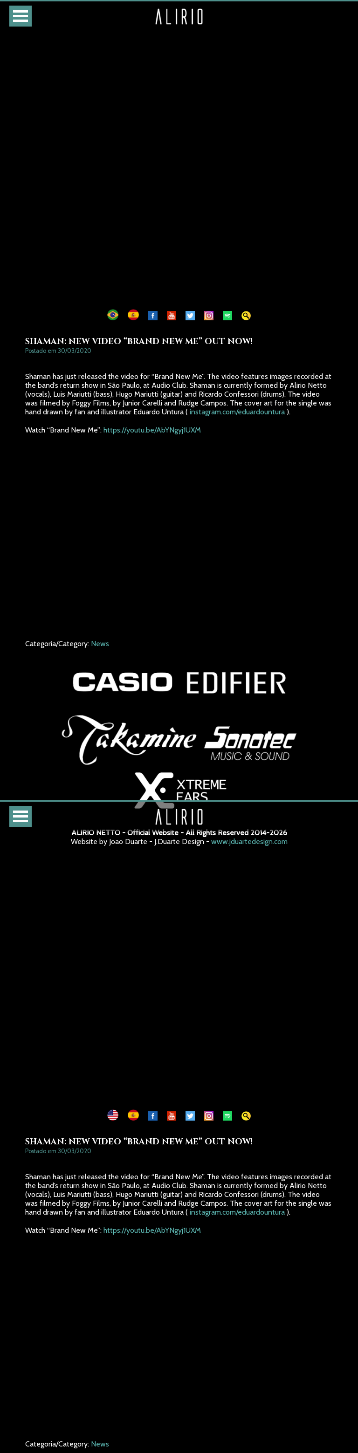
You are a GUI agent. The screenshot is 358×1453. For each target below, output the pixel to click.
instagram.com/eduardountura (237, 411)
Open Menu (20, 16)
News (100, 643)
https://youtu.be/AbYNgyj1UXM (152, 430)
